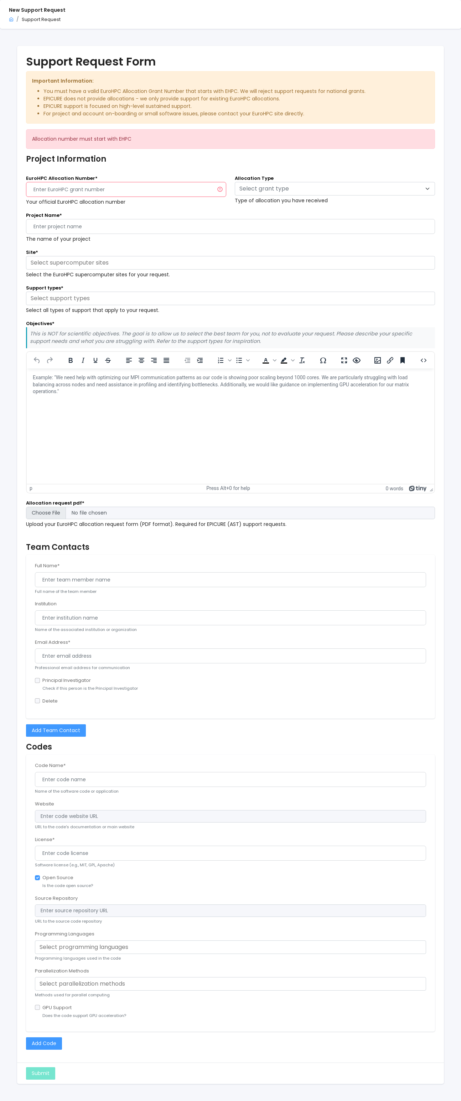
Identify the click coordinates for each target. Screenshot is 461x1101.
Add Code (44, 1043)
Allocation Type (254, 178)
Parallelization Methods (62, 970)
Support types (44, 288)
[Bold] (70, 360)
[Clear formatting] (302, 360)
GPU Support (57, 1007)
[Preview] (357, 360)
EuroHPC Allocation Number (62, 178)
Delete (50, 701)
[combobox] (335, 188)
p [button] (31, 488)
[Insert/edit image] (378, 360)
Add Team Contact (56, 730)
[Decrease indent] (187, 360)
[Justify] (166, 360)
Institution (46, 603)
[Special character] (323, 360)
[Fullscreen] (344, 360)
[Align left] (129, 360)
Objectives (40, 323)
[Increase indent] (200, 360)
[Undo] (37, 360)
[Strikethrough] (108, 360)
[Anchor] (403, 360)
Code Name (50, 765)
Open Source (57, 877)
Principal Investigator (66, 680)
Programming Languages (64, 933)
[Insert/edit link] (390, 360)
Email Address (52, 642)
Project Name (44, 215)
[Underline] (95, 360)
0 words (394, 488)
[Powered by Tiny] (418, 488)
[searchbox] (230, 263)
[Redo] (49, 360)
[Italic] (83, 360)
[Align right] (154, 360)
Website (44, 803)
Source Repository (56, 898)
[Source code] (424, 360)
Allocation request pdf (55, 503)
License (45, 839)
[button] (224, 360)
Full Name (47, 565)
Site (32, 252)
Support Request (41, 19)
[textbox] (330, 188)
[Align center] (141, 360)
